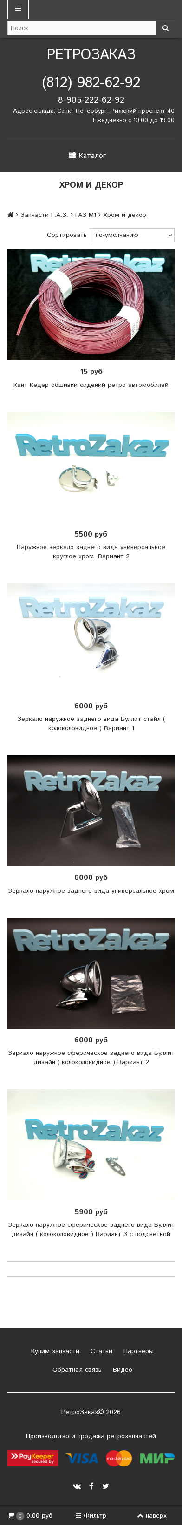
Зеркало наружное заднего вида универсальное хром (91, 891)
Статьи (100, 1351)
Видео (121, 1369)
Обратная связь (76, 1369)
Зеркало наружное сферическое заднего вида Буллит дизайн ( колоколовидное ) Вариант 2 (91, 1057)
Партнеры (137, 1351)
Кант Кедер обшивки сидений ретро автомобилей (91, 385)
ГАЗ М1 (85, 215)
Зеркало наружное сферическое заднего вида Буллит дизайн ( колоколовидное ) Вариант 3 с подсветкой (91, 1229)
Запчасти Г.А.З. (44, 215)
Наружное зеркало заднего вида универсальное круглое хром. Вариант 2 (91, 552)
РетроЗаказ (91, 55)
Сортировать (67, 235)
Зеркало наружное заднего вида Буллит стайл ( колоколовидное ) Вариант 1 (91, 723)
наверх (152, 1515)
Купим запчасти (54, 1351)
